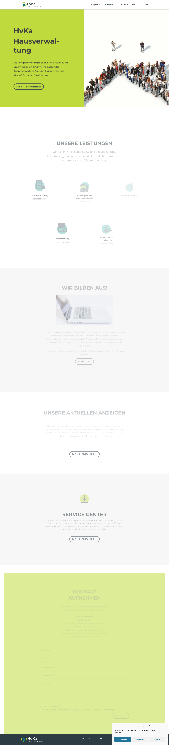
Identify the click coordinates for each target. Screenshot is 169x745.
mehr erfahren (29, 84)
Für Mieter (109, 5)
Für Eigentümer (96, 5)
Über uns (134, 5)
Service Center (122, 5)
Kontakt (144, 5)
